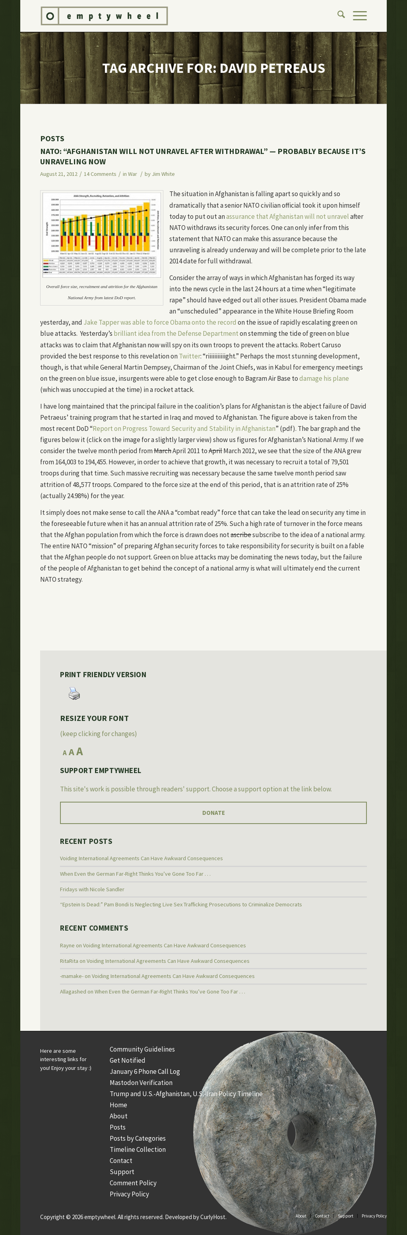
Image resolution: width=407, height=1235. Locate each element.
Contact (121, 1160)
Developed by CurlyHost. (196, 1217)
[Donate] (213, 813)
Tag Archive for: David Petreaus (213, 68)
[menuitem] (337, 16)
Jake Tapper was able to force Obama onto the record (159, 322)
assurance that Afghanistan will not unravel (287, 216)
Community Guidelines (142, 1049)
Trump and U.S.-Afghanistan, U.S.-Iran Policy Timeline (186, 1093)
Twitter (189, 356)
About (119, 1116)
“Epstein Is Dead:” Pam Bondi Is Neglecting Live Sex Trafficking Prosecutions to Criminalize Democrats (181, 904)
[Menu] (356, 16)
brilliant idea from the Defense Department (176, 333)
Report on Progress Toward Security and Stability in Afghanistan (184, 428)
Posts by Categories (138, 1138)
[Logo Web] (162, 16)
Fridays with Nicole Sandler (92, 889)
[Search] (337, 16)
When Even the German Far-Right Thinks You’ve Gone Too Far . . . (135, 873)
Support (122, 1171)
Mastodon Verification (141, 1082)
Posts (118, 1127)
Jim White (163, 173)
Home (118, 1105)
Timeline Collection (138, 1149)
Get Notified (127, 1060)
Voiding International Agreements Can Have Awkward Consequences (141, 858)
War (132, 173)
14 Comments (100, 173)
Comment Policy (133, 1183)
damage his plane (324, 378)
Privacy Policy (129, 1194)
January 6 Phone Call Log (145, 1071)
